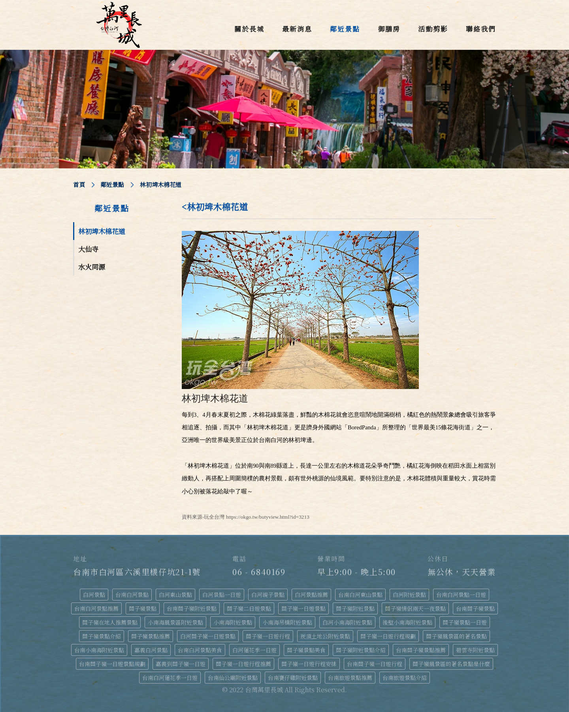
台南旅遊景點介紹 (404, 678)
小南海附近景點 (232, 622)
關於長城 (249, 29)
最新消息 (297, 29)
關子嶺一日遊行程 (268, 636)
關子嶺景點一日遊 (465, 622)
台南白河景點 (132, 595)
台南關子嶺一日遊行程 (374, 664)
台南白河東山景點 (360, 595)
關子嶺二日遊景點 (249, 608)
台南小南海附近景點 (99, 650)
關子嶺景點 (142, 608)
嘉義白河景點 (151, 650)
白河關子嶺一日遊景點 (208, 636)
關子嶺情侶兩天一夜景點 (415, 608)
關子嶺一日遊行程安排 (309, 664)
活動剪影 (433, 29)
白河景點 (94, 595)
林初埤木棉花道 (101, 231)
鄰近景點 (345, 29)
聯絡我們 (481, 29)
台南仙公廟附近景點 (233, 678)
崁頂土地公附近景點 (325, 636)
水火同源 (91, 267)
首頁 (79, 184)
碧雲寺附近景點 (475, 650)
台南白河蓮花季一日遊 (170, 678)
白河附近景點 (409, 595)
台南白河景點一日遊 (461, 595)
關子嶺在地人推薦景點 (110, 622)
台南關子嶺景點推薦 (421, 650)
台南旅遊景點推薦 (350, 678)
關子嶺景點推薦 (150, 636)
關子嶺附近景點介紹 (361, 650)
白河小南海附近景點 (347, 622)
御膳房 (389, 29)
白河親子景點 (267, 595)
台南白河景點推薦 (96, 608)
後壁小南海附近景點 (407, 622)
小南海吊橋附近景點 (287, 622)
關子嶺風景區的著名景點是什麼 (451, 664)
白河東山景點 (175, 595)
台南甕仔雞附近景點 (293, 678)
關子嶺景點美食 (306, 650)
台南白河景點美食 (200, 650)
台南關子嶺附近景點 (192, 608)
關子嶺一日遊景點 (303, 608)
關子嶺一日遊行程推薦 (243, 664)
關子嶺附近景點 (355, 608)
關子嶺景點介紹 (101, 636)
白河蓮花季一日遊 (254, 650)
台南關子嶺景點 (475, 608)
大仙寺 (88, 249)
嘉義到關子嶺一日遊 (180, 664)
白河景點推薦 (311, 595)
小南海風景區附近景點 (175, 622)
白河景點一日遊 (221, 595)
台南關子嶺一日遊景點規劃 (112, 664)
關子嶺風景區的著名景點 (456, 636)
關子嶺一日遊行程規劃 (388, 636)
